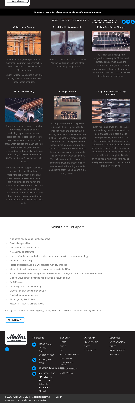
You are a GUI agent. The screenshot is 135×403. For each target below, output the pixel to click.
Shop (63, 346)
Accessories (117, 342)
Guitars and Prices (67, 364)
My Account (91, 342)
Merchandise (117, 350)
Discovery (66, 358)
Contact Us (66, 373)
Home (63, 342)
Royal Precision (69, 354)
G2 (61, 350)
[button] (15, 320)
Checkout (90, 350)
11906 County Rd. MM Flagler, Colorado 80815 (46, 349)
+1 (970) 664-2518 (45, 361)
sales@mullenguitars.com (51, 368)
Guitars (114, 354)
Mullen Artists (69, 369)
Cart (87, 346)
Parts (112, 346)
